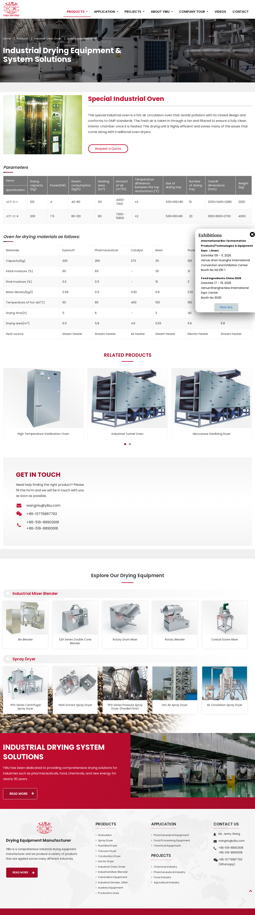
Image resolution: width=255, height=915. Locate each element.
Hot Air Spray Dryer (175, 705)
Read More (22, 793)
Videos (220, 11)
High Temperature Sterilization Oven (43, 434)
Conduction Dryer (109, 856)
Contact (240, 11)
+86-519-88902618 (42, 522)
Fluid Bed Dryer (107, 845)
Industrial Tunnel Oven (127, 434)
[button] (125, 444)
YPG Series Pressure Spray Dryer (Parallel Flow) (125, 707)
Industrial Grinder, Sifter (113, 882)
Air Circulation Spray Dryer (224, 705)
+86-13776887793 (230, 859)
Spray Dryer (24, 659)
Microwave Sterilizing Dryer (211, 434)
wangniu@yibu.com (43, 505)
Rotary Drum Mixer (125, 639)
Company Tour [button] (192, 11)
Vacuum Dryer (107, 851)
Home (7, 38)
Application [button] (105, 11)
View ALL (226, 307)
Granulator (105, 835)
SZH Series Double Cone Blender (75, 641)
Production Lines (108, 893)
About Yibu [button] (160, 11)
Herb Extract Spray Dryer (75, 705)
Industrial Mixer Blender (35, 593)
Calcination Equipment (112, 877)
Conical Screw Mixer (224, 639)
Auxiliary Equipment (110, 887)
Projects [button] (133, 11)
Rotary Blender (175, 639)
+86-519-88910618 (42, 528)
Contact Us (226, 824)
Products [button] (76, 11)
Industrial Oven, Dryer (47, 38)
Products (22, 38)
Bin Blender (25, 639)
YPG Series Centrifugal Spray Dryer (25, 707)
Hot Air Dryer (106, 861)
